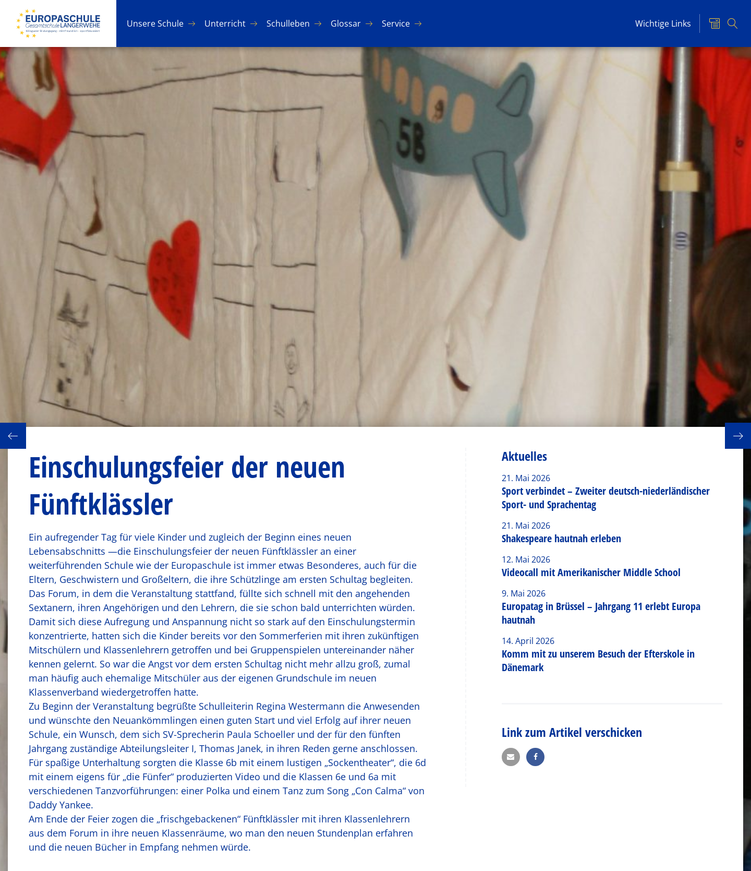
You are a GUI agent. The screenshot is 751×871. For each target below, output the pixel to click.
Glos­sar (346, 23)
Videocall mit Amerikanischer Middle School (591, 572)
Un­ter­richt (225, 23)
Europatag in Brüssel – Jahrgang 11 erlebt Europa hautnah (601, 613)
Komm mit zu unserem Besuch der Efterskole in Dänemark (598, 660)
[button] (511, 757)
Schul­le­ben (288, 23)
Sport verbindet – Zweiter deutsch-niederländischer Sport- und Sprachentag (606, 497)
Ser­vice (396, 23)
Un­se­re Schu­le (155, 23)
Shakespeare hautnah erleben (561, 538)
